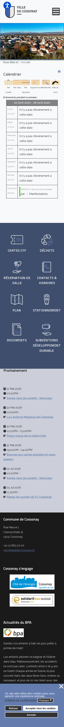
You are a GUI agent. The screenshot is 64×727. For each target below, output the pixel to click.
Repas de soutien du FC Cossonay (29, 497)
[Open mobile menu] (56, 11)
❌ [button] (61, 686)
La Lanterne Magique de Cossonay (30, 417)
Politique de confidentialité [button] (20, 700)
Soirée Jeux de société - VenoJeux (29, 398)
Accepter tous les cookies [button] (40, 708)
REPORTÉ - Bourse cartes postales (36, 189)
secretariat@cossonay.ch (19, 550)
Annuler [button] (31, 715)
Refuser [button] (13, 708)
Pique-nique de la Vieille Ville (26, 435)
